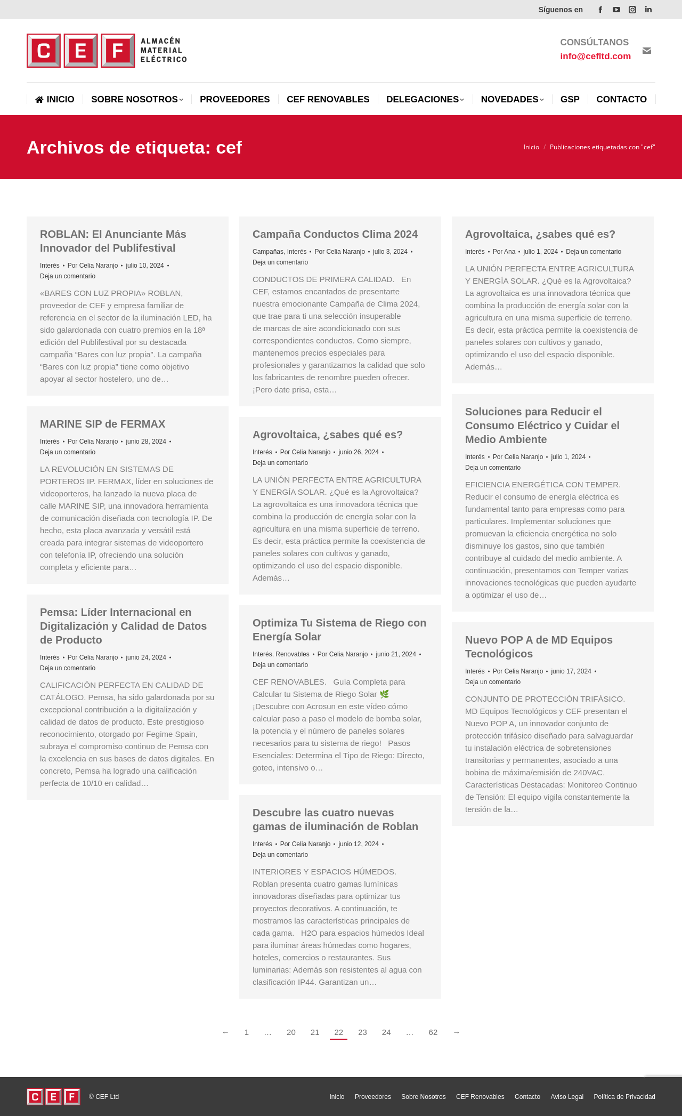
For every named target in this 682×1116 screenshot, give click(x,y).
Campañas (268, 251)
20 (291, 1032)
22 (338, 1032)
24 (386, 1032)
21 (315, 1032)
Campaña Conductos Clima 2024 (335, 234)
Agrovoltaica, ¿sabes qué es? (540, 234)
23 (362, 1032)
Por (93, 265)
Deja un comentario (67, 276)
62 (433, 1032)
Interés (50, 265)
